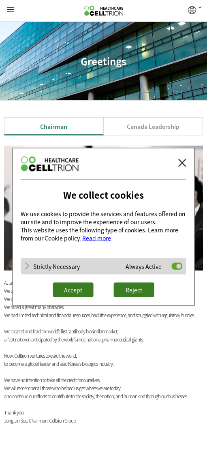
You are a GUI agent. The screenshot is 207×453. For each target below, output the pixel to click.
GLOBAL (195, 10)
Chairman (53, 126)
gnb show (10, 10)
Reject (134, 290)
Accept (73, 290)
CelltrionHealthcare (103, 11)
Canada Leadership (153, 126)
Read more (96, 238)
